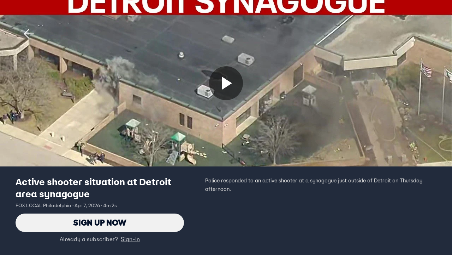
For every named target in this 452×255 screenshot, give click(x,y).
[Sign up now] (226, 83)
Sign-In (130, 239)
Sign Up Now (99, 222)
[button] (29, 34)
